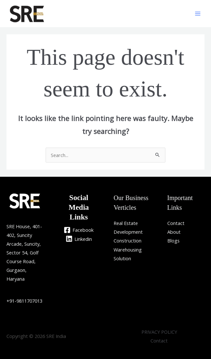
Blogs (173, 240)
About (174, 232)
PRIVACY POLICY (159, 332)
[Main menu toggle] (198, 13)
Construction (127, 240)
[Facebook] (78, 230)
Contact (175, 223)
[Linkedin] (79, 238)
